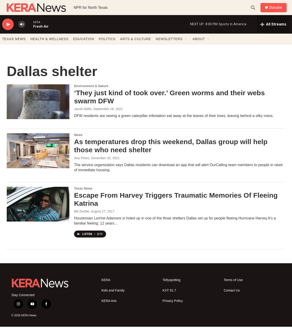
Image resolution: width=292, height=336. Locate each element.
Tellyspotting (171, 289)
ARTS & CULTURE (135, 48)
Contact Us (232, 299)
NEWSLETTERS (169, 48)
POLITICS (107, 48)
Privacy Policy (172, 310)
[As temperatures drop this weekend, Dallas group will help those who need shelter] (38, 160)
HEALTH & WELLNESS (49, 48)
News (78, 144)
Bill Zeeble (81, 220)
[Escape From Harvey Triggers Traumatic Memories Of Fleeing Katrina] (38, 213)
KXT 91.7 (169, 299)
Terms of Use (233, 289)
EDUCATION (83, 48)
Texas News (83, 198)
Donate (278, 12)
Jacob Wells (82, 118)
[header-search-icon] (254, 12)
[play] (8, 33)
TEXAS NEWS (14, 48)
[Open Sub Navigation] (186, 48)
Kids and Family (113, 299)
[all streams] (273, 33)
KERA (105, 289)
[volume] (22, 34)
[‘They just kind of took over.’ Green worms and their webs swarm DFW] (38, 111)
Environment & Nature (91, 95)
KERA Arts (109, 310)
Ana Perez (81, 167)
